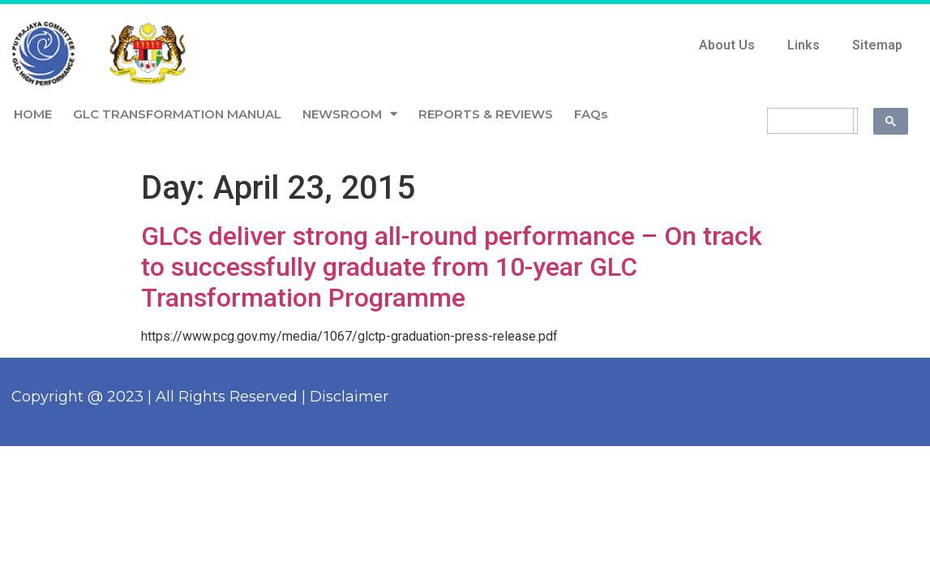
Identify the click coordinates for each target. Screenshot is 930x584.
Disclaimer (349, 397)
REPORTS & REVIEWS (485, 114)
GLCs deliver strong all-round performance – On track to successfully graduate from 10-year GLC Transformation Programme (451, 267)
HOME (33, 114)
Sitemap (877, 45)
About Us (727, 45)
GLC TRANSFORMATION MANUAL (177, 114)
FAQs (590, 114)
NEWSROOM (349, 114)
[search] (810, 121)
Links (803, 45)
